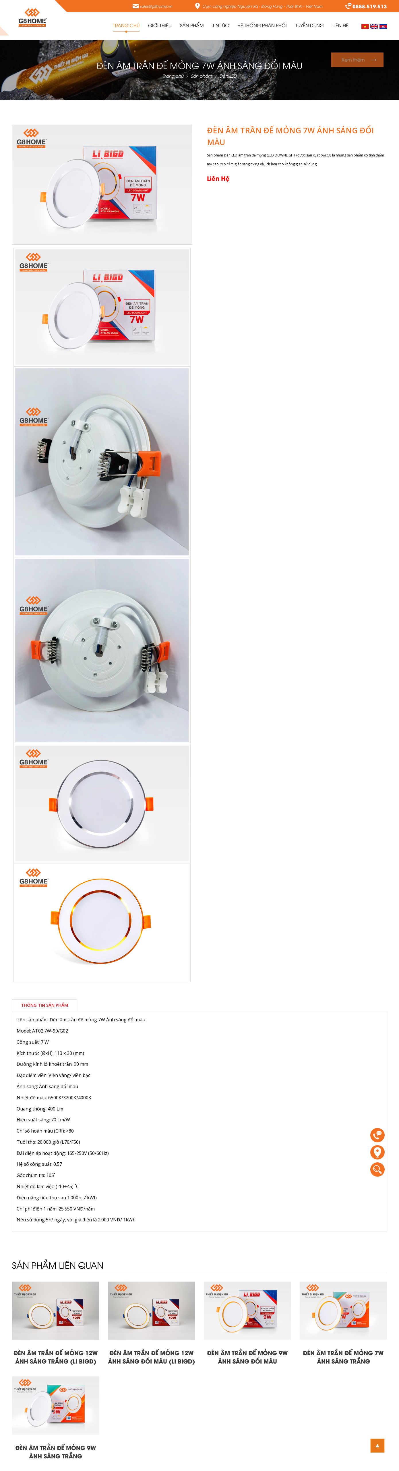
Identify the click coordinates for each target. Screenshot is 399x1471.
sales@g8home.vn (156, 6)
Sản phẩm (201, 76)
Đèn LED (228, 76)
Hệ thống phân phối (262, 25)
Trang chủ (126, 25)
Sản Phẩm (192, 25)
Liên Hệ (340, 25)
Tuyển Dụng (309, 25)
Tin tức (220, 25)
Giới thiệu (159, 25)
